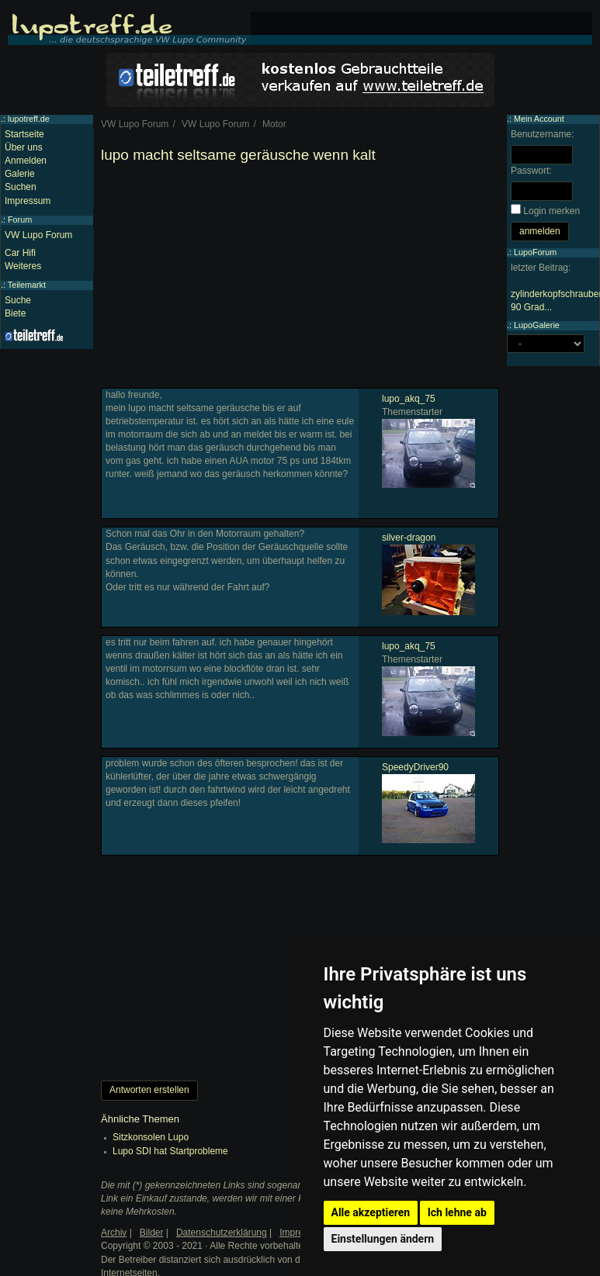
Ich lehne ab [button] (457, 1212)
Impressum (27, 200)
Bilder (152, 1232)
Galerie (20, 173)
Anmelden (26, 160)
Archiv (114, 1232)
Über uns (24, 147)
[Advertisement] (298, 279)
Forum (20, 219)
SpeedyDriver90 (415, 767)
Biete (15, 313)
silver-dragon (408, 537)
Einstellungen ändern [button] (383, 1239)
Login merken (551, 211)
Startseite (24, 134)
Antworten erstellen (149, 1089)
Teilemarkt (27, 284)
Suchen (20, 187)
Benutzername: (542, 134)
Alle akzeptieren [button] (371, 1212)
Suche (18, 300)
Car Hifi (20, 252)
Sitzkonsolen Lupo (151, 1137)
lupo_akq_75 (408, 398)
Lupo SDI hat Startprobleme (170, 1151)
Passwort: (531, 170)
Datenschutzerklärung (221, 1232)
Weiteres (23, 266)
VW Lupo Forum (38, 235)
